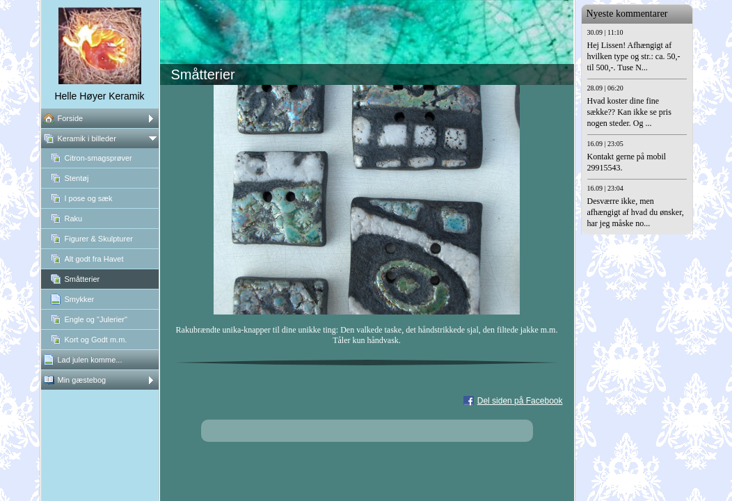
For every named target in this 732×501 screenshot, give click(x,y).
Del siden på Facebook (520, 401)
